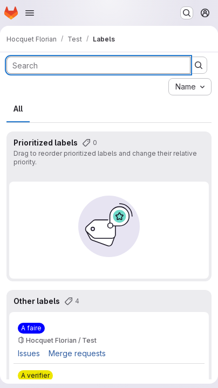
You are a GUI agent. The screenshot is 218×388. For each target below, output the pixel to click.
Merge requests (77, 353)
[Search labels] (98, 65)
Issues (29, 353)
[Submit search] (198, 65)
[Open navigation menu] (29, 13)
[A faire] (31, 328)
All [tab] (18, 108)
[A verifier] (35, 375)
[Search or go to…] (186, 12)
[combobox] (190, 86)
